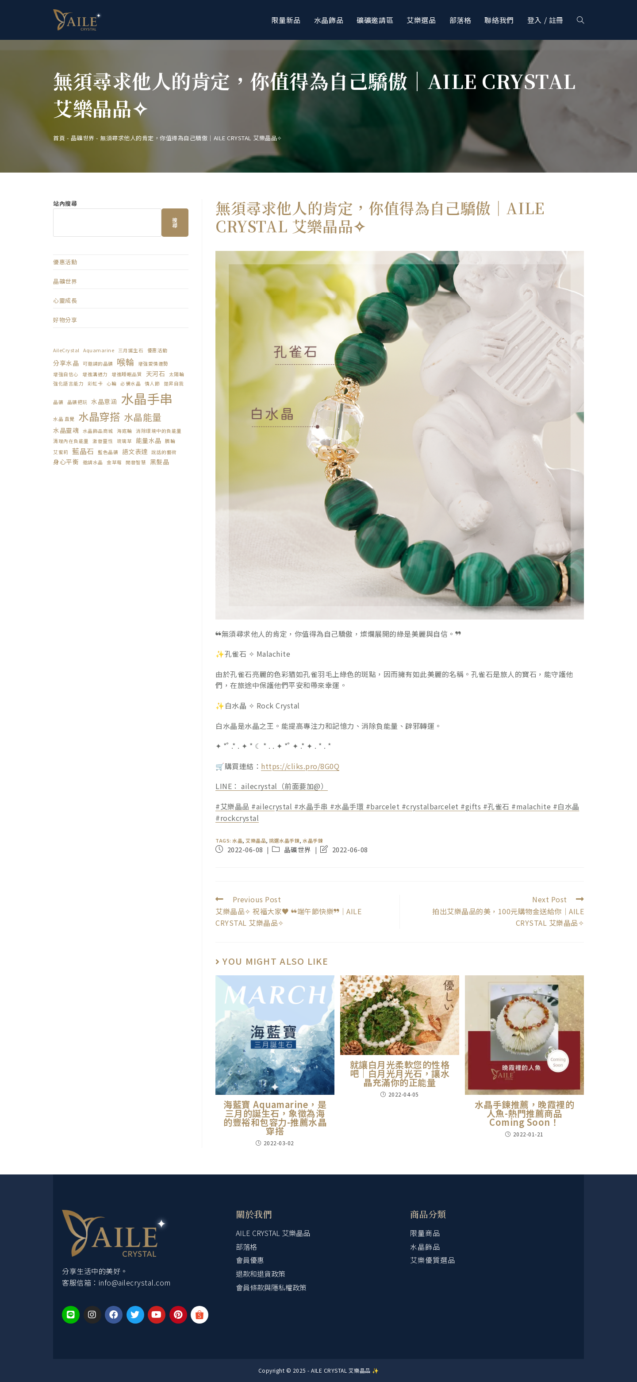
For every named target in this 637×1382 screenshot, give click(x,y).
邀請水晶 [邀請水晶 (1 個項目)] (93, 462)
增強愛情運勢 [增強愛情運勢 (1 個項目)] (153, 363)
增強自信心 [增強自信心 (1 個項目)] (66, 374)
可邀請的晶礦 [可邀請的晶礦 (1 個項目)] (98, 363)
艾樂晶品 (256, 840)
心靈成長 (65, 300)
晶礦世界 (83, 138)
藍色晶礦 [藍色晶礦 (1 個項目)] (108, 452)
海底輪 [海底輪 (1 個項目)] (124, 430)
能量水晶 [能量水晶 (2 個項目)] (148, 440)
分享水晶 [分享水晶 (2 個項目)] (66, 362)
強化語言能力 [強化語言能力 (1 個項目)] (68, 383)
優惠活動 (65, 262)
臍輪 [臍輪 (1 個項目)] (170, 441)
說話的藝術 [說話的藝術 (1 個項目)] (164, 452)
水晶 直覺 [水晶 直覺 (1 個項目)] (64, 419)
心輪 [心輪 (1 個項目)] (112, 383)
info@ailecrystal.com (135, 1282)
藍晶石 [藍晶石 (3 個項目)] (83, 451)
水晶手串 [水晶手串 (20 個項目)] (147, 398)
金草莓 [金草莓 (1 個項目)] (114, 462)
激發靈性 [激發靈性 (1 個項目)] (102, 441)
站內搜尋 (65, 203)
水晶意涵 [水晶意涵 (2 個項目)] (104, 401)
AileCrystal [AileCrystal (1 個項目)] (66, 350)
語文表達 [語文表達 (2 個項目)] (135, 451)
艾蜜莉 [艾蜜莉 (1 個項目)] (61, 452)
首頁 (59, 138)
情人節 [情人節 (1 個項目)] (152, 383)
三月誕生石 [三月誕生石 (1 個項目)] (131, 350)
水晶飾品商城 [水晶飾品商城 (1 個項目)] (98, 430)
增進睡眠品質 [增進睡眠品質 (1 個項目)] (126, 374)
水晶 (237, 840)
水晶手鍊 (313, 840)
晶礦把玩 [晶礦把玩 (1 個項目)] (77, 402)
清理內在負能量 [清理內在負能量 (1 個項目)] (71, 441)
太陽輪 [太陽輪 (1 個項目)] (176, 374)
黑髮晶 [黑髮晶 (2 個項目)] (159, 461)
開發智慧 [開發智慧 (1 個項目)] (136, 462)
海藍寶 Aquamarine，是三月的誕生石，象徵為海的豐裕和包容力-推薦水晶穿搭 (274, 1118)
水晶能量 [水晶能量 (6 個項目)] (143, 416)
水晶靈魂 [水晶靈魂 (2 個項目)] (66, 430)
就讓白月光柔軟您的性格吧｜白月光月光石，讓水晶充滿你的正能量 (400, 1073)
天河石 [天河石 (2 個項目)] (155, 373)
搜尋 (175, 222)
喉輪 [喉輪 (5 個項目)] (125, 361)
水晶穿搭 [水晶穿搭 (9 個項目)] (99, 416)
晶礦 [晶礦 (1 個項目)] (58, 402)
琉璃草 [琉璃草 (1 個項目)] (124, 441)
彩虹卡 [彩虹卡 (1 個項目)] (95, 383)
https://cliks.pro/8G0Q (300, 766)
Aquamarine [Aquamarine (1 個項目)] (98, 350)
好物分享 (65, 320)
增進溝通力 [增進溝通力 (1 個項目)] (95, 374)
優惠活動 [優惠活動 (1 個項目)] (157, 350)
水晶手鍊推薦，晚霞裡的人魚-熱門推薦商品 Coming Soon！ (525, 1113)
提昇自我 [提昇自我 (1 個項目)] (174, 383)
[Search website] (580, 20)
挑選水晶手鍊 (284, 840)
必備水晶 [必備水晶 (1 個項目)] (130, 383)
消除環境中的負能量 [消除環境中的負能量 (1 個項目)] (159, 430)
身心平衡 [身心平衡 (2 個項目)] (66, 461)
